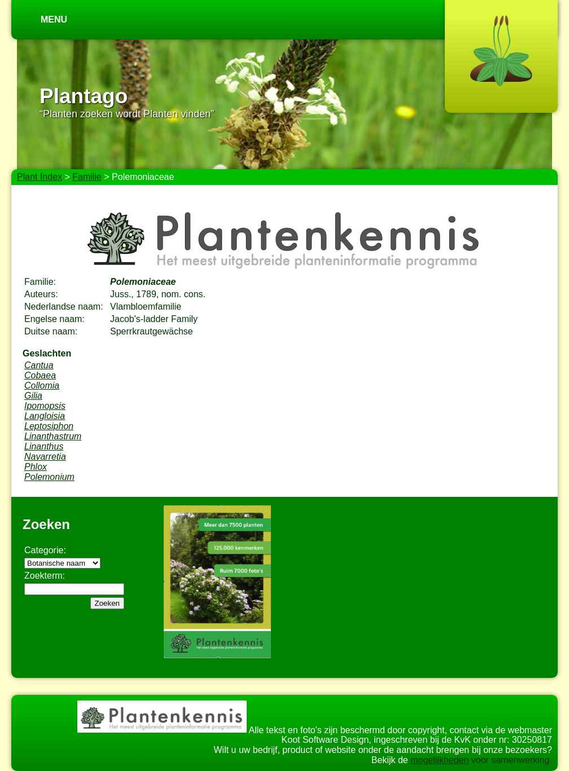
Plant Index (39, 177)
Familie (87, 177)
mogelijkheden (439, 760)
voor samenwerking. (510, 760)
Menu (54, 19)
